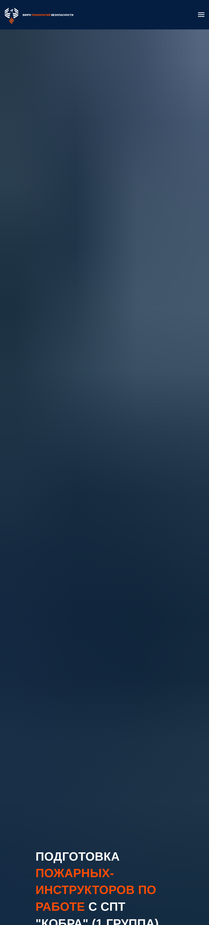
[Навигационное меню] (201, 14)
